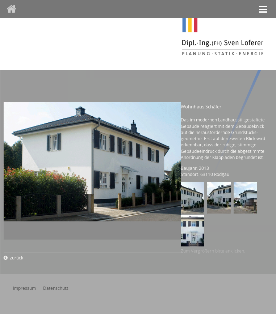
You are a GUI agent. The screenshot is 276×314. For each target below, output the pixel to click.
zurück (16, 258)
